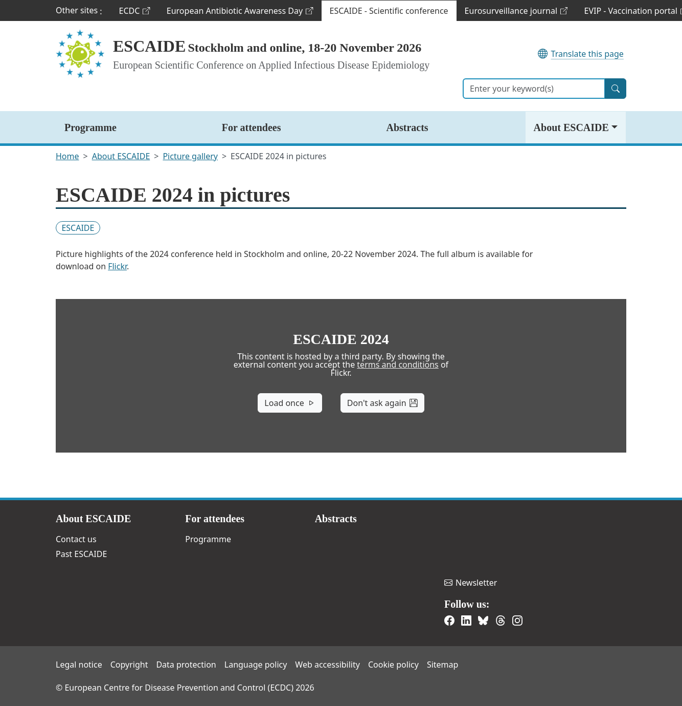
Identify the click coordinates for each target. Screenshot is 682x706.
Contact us (76, 539)
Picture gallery (190, 156)
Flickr (117, 266)
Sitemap (443, 664)
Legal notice (79, 664)
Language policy (255, 664)
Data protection (186, 664)
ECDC (138, 13)
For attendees (251, 127)
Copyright (129, 664)
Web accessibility (327, 664)
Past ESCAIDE (81, 554)
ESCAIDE (149, 46)
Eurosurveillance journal (516, 13)
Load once (289, 403)
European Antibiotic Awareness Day (239, 13)
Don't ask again (382, 403)
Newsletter (470, 582)
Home (67, 156)
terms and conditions (397, 364)
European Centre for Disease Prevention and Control (466, 532)
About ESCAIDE (571, 127)
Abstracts (407, 127)
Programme (90, 127)
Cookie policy (393, 664)
